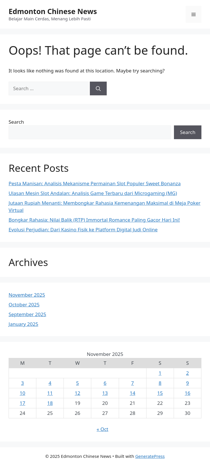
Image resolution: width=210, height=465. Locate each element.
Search (16, 122)
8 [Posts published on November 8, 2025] (160, 383)
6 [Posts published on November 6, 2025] (105, 383)
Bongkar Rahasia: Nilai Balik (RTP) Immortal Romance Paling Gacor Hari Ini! (94, 219)
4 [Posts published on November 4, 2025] (50, 383)
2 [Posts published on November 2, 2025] (187, 373)
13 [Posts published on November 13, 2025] (105, 393)
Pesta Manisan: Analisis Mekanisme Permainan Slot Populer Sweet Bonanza (95, 183)
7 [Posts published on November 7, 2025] (132, 383)
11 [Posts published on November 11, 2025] (50, 393)
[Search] (98, 88)
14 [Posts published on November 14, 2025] (132, 393)
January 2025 (23, 324)
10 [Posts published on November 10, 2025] (22, 393)
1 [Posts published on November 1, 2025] (160, 373)
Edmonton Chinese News (53, 11)
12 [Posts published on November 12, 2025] (77, 393)
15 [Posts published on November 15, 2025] (160, 393)
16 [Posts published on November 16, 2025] (187, 393)
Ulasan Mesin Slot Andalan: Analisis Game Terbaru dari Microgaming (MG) (93, 193)
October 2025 (24, 304)
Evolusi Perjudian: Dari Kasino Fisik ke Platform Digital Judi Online (83, 229)
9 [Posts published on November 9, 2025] (187, 383)
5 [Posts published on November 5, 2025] (77, 383)
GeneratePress (150, 456)
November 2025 (27, 294)
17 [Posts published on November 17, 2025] (22, 403)
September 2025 (27, 314)
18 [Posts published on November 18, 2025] (50, 403)
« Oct (102, 429)
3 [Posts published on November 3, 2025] (22, 383)
